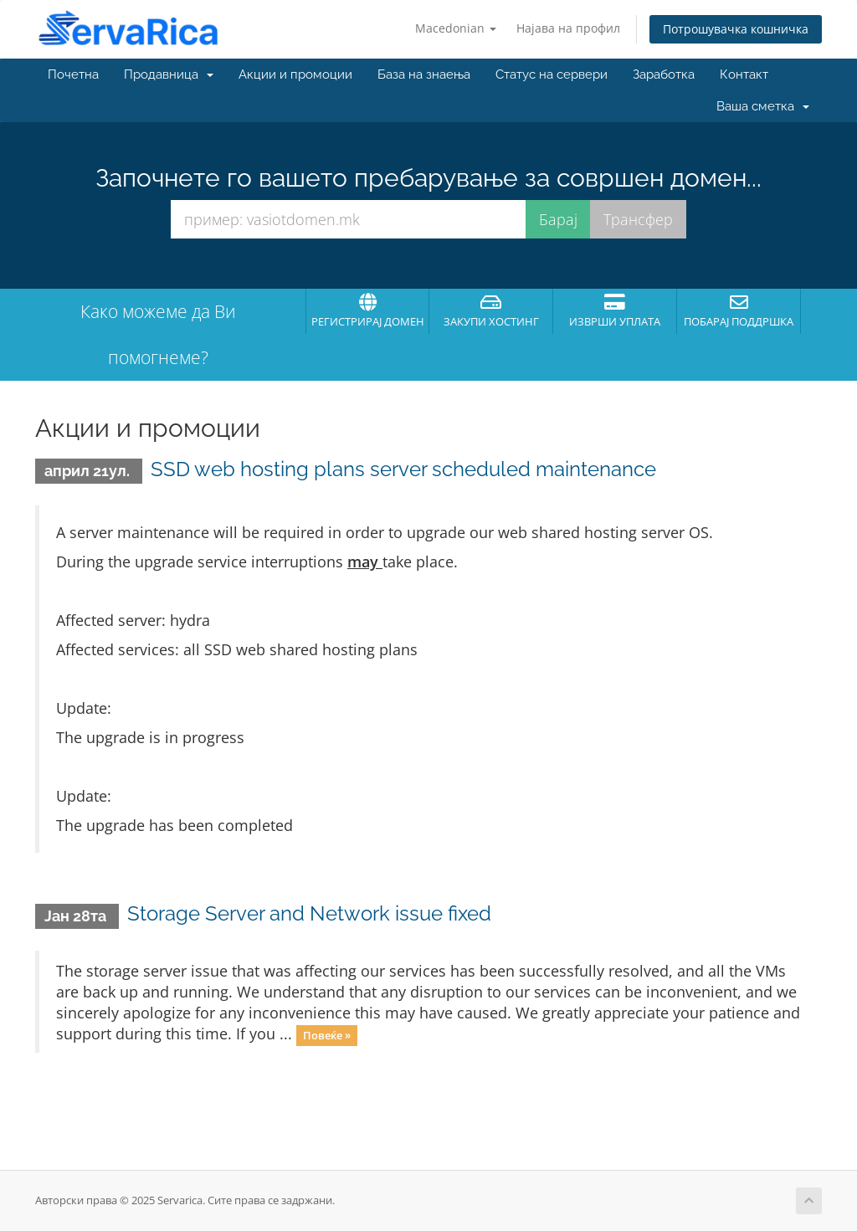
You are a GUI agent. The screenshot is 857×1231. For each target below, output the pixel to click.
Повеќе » (327, 1035)
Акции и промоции (295, 74)
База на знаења (423, 74)
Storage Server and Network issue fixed (309, 913)
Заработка (664, 74)
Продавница (168, 74)
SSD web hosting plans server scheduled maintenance (403, 469)
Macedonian (455, 28)
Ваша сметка (762, 106)
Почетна (73, 74)
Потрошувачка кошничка (735, 29)
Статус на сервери (551, 74)
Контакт (744, 74)
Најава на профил (568, 28)
